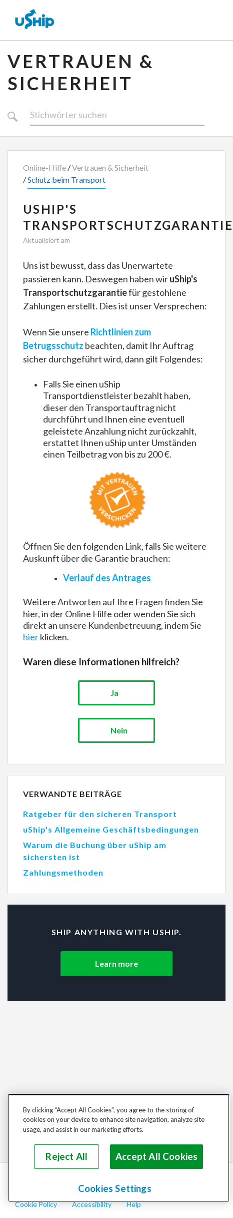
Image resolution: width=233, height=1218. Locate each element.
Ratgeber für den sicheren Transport (100, 814)
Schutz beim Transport (67, 179)
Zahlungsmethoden (63, 872)
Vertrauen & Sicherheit (81, 72)
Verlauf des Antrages (107, 577)
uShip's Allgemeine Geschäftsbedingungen (111, 829)
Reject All (67, 1156)
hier (30, 636)
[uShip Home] (35, 20)
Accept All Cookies (157, 1156)
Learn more (116, 963)
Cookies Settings (115, 1188)
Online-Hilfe (44, 167)
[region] (119, 1148)
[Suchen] (117, 115)
